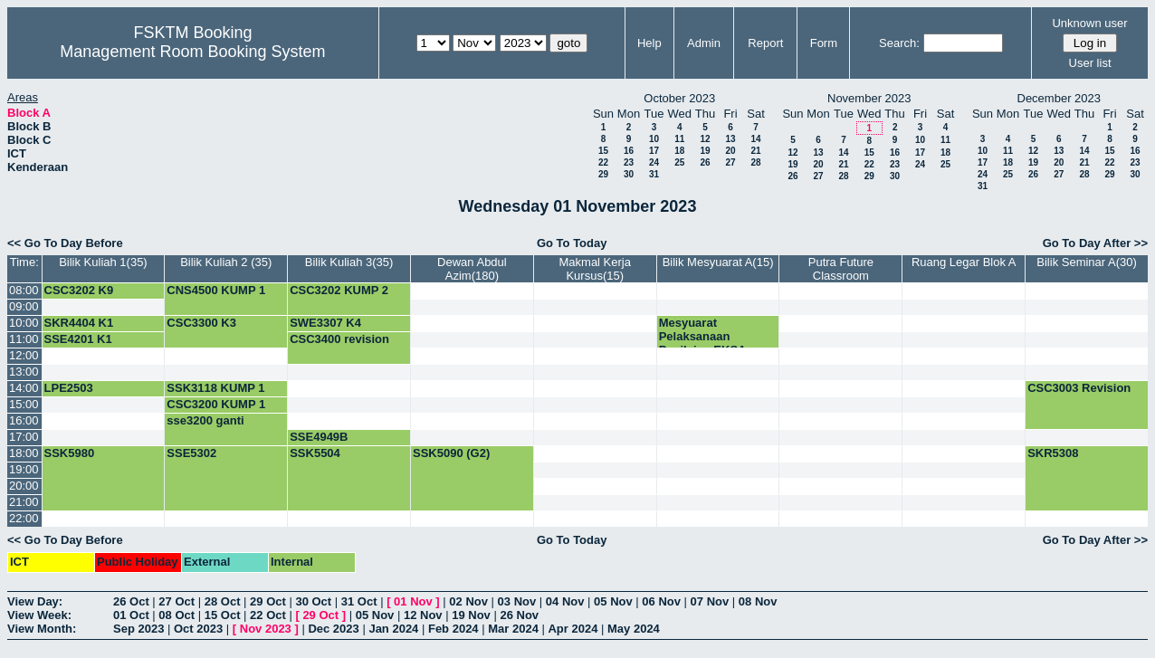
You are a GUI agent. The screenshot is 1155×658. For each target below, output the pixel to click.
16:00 (24, 420)
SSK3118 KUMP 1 (215, 388)
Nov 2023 (265, 628)
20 (730, 151)
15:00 (24, 404)
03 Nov (517, 601)
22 (603, 162)
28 (755, 162)
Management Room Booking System (192, 52)
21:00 (24, 502)
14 (755, 139)
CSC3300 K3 (201, 322)
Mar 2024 (513, 628)
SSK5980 (69, 453)
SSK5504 (315, 453)
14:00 (24, 388)
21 (755, 151)
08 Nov (758, 601)
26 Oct (131, 601)
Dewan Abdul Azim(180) (472, 268)
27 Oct (176, 601)
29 (603, 174)
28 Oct (223, 601)
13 (730, 139)
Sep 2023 (138, 628)
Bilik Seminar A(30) (1086, 262)
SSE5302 (191, 453)
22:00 (24, 518)
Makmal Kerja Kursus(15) (595, 268)
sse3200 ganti (205, 420)
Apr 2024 (572, 628)
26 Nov (519, 615)
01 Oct (131, 615)
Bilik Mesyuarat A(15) (718, 262)
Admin (704, 43)
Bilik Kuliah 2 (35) (226, 262)
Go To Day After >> (1095, 243)
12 (705, 139)
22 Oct (268, 615)
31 (654, 174)
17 (654, 151)
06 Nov (661, 601)
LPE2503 (68, 388)
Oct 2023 (198, 628)
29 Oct (268, 601)
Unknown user (1089, 23)
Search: (899, 43)
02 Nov (468, 601)
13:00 (24, 371)
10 (654, 139)
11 (679, 139)
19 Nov (471, 615)
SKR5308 (1052, 453)
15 (603, 151)
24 (654, 162)
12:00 (24, 355)
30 (629, 174)
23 (629, 162)
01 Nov (413, 601)
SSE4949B (319, 436)
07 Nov (710, 601)
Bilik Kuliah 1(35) (103, 262)
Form (823, 43)
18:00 (24, 453)
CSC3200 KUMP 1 (216, 404)
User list (1090, 63)
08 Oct (176, 615)
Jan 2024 (393, 628)
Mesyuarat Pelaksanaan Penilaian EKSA (703, 336)
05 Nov (613, 601)
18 (679, 151)
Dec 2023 (333, 628)
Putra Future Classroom (840, 268)
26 (705, 162)
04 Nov (565, 601)
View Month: (41, 628)
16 (629, 151)
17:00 (24, 436)
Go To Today (572, 243)
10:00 (24, 322)
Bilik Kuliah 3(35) (349, 262)
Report (765, 43)
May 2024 (633, 628)
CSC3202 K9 (79, 290)
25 (679, 162)
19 (705, 151)
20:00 (24, 485)
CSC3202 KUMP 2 (339, 290)
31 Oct (359, 601)
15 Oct (223, 615)
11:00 (24, 339)
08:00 (24, 290)
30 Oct (313, 601)
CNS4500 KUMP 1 (216, 290)
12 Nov (423, 615)
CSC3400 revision (339, 339)
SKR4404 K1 (79, 322)
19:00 (24, 469)
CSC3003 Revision (1079, 388)
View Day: (34, 601)
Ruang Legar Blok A (964, 262)
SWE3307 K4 (325, 322)
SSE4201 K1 (78, 339)
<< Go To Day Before (65, 243)
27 (730, 162)
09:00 (24, 306)
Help (649, 43)
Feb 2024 (453, 628)
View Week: (39, 615)
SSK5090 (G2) (451, 453)
